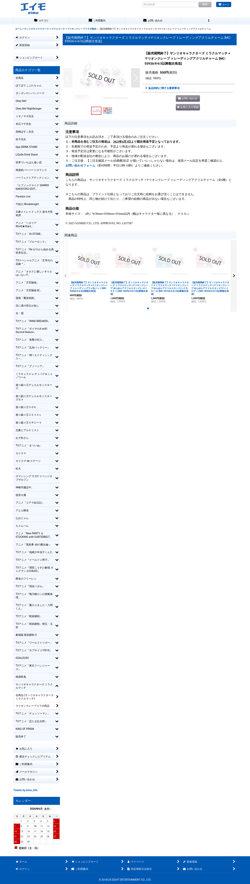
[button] (209, 20)
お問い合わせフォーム (80, 165)
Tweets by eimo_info (25, 790)
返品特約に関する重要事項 (162, 88)
